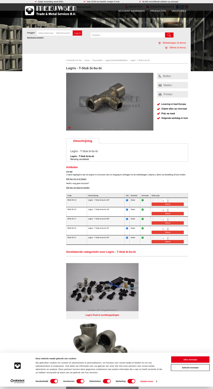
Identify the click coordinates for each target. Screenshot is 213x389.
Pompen (81, 336)
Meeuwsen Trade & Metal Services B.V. (75, 350)
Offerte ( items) (175, 47)
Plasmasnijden (120, 344)
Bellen (165, 76)
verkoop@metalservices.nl (171, 332)
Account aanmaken (131, 11)
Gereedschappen (85, 339)
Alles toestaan (190, 362)
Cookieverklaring (156, 350)
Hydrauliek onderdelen (59, 331)
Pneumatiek (97, 60)
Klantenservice (32, 333)
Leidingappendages (86, 331)
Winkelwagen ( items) (172, 43)
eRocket (132, 354)
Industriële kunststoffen (59, 344)
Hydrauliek (118, 325)
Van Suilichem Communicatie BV (98, 354)
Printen (166, 94)
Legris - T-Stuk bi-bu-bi (139, 60)
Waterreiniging (84, 342)
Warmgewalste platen (123, 333)
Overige (81, 344)
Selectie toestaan (190, 370)
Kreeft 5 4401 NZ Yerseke (171, 328)
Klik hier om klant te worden (78, 188)
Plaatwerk (118, 339)
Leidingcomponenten (58, 333)
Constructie (119, 331)
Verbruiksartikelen (57, 339)
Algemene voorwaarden (135, 350)
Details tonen (146, 383)
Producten (158, 11)
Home (87, 60)
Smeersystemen (56, 342)
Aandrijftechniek (56, 325)
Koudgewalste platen (123, 336)
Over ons (99, 350)
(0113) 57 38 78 (166, 330)
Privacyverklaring (114, 350)
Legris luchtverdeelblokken (116, 60)
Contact (29, 339)
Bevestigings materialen (60, 328)
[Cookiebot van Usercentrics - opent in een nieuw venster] (17, 384)
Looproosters (83, 333)
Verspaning (119, 342)
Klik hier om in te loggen (76, 179)
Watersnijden (119, 328)
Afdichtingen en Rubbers (88, 325)
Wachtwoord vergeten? (35, 38)
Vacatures (179, 11)
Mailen (165, 85)
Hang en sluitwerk (85, 328)
